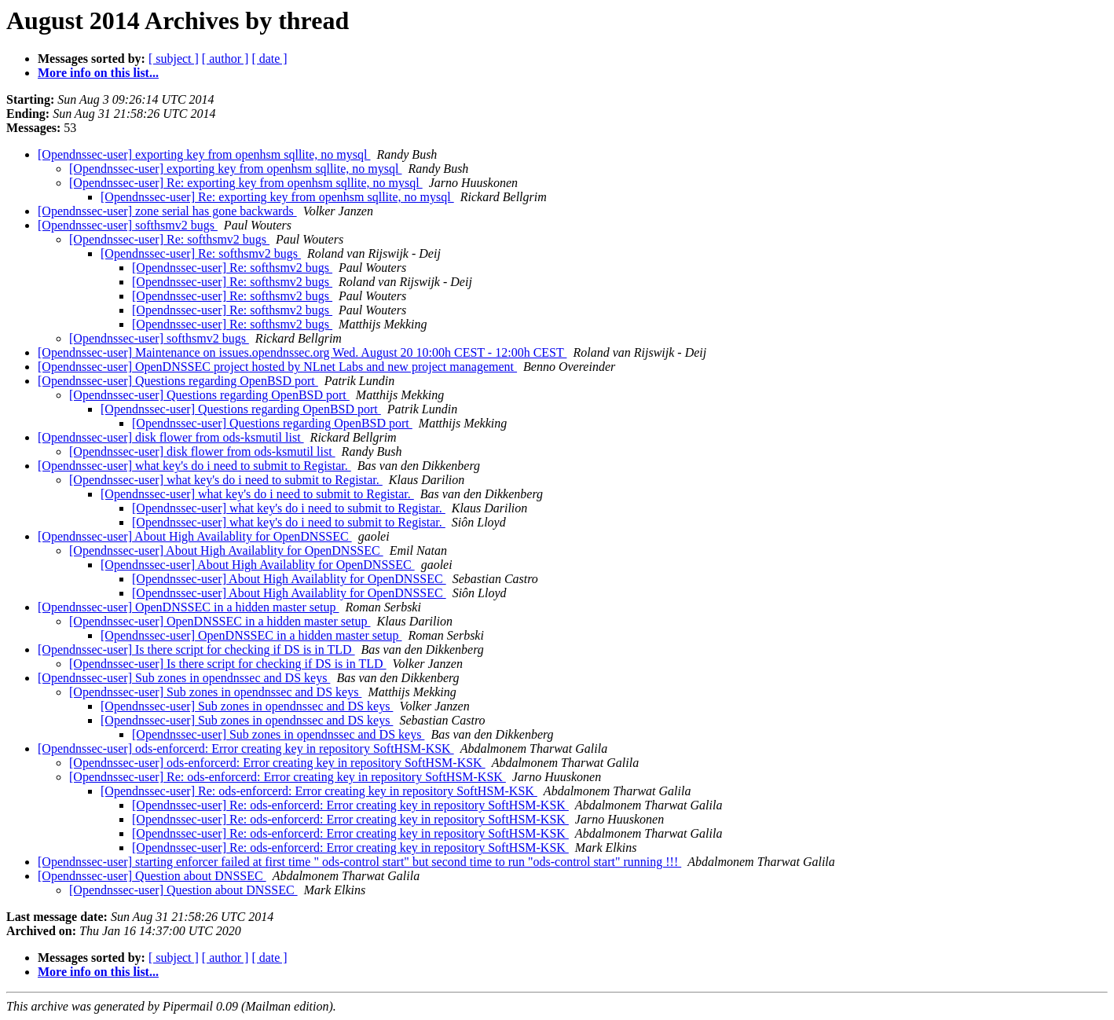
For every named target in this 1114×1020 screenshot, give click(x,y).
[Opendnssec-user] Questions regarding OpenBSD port (178, 380)
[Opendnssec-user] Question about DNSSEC (152, 875)
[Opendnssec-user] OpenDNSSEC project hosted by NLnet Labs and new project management (277, 366)
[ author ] (225, 58)
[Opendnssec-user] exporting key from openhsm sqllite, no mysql (204, 154)
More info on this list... (98, 72)
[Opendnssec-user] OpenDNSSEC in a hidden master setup (188, 607)
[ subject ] (173, 58)
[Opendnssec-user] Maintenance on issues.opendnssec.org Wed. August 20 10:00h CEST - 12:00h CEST (302, 352)
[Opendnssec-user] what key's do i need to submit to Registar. (194, 465)
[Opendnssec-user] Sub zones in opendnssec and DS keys (184, 677)
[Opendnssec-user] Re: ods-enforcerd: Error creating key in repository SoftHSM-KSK (287, 776)
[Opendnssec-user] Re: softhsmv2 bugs (169, 239)
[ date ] (269, 58)
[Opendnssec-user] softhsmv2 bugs (128, 225)
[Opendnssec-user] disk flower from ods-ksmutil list (171, 437)
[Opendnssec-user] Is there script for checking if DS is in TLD (196, 649)
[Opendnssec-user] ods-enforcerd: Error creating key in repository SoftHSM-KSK (246, 748)
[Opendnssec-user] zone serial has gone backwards (167, 211)
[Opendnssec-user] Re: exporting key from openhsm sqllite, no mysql (246, 182)
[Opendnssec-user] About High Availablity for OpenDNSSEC (195, 536)
